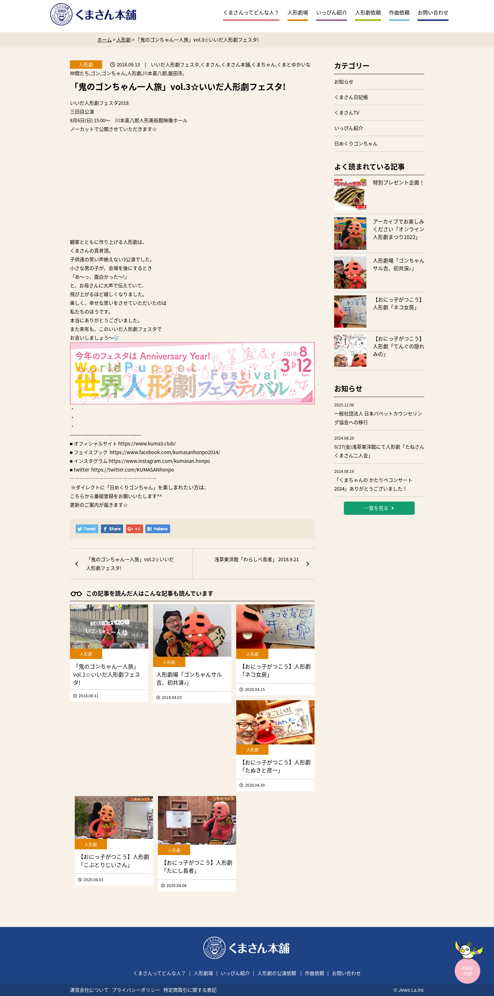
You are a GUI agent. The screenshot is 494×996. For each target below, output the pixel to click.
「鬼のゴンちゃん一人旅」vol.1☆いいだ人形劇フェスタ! (106, 674)
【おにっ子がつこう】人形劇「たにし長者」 (196, 866)
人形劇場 (297, 12)
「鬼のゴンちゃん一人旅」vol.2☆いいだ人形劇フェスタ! (130, 564)
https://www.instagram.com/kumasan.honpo (159, 460)
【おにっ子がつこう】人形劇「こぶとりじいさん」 (113, 860)
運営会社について (89, 989)
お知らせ (344, 81)
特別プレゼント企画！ (398, 182)
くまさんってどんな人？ (251, 12)
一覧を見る (379, 508)
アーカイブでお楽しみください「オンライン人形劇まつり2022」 (398, 229)
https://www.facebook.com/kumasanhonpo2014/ (165, 452)
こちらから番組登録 (91, 496)
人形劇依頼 (368, 12)
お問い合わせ (433, 12)
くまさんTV (346, 112)
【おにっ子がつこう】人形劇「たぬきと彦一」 (275, 766)
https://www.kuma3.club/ (147, 443)
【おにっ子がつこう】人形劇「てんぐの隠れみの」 (398, 346)
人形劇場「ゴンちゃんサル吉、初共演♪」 (189, 678)
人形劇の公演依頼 (276, 973)
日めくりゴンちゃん (356, 143)
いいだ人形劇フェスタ (94, 102)
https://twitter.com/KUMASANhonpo (132, 469)
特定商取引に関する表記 (190, 989)
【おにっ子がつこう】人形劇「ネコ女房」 (398, 303)
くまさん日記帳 (351, 97)
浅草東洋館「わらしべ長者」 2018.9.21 (256, 559)
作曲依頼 (399, 12)
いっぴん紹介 (331, 12)
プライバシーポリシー (136, 989)
